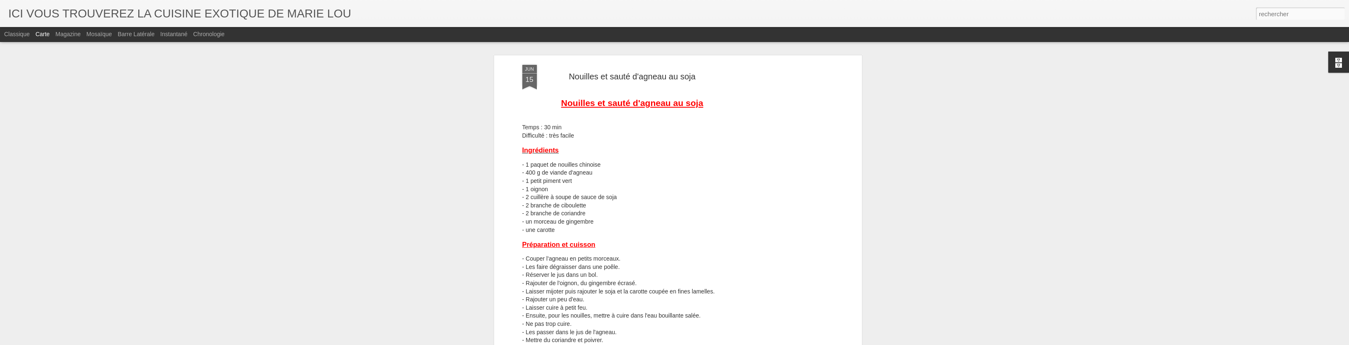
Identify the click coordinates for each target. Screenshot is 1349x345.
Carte (42, 34)
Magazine (68, 34)
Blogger (704, 340)
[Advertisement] (788, 148)
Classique (16, 34)
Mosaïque (99, 34)
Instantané (173, 34)
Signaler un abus (732, 340)
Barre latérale (136, 34)
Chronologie (209, 34)
